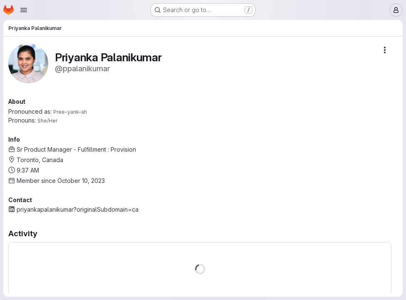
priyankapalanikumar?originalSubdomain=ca (78, 209)
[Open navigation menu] (23, 10)
